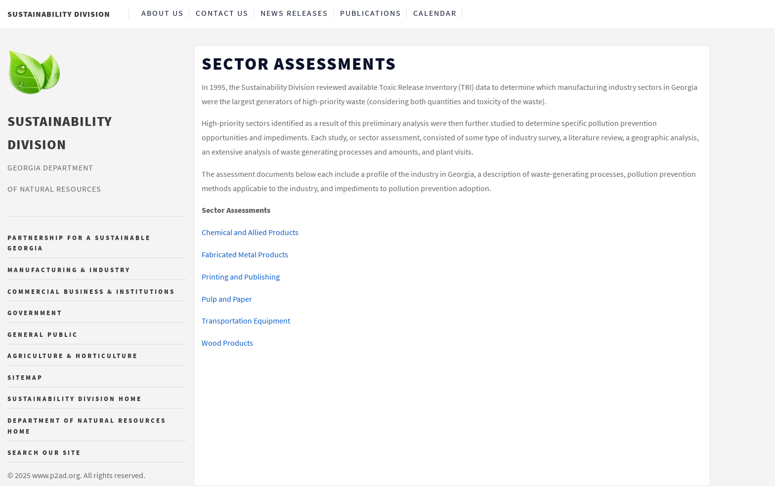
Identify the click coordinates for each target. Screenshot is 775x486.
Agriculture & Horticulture (72, 356)
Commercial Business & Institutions (91, 291)
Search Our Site (44, 453)
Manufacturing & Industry (68, 270)
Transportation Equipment (246, 320)
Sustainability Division (58, 14)
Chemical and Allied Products (250, 232)
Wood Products (227, 343)
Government (34, 313)
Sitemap (25, 377)
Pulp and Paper (227, 299)
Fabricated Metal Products (245, 254)
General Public (42, 334)
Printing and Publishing (241, 277)
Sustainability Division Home (74, 399)
